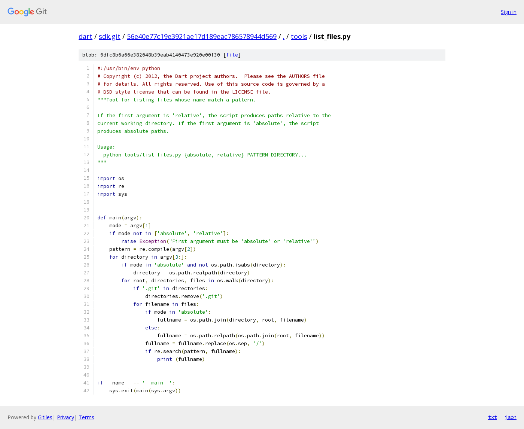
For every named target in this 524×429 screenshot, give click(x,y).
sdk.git (110, 36)
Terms (86, 417)
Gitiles (45, 417)
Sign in (509, 11)
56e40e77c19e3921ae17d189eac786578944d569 (202, 36)
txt (492, 417)
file (232, 55)
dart (85, 36)
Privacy (65, 417)
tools (299, 36)
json (511, 417)
